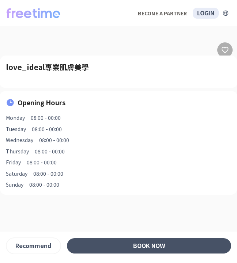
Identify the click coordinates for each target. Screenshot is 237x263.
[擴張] (225, 13)
